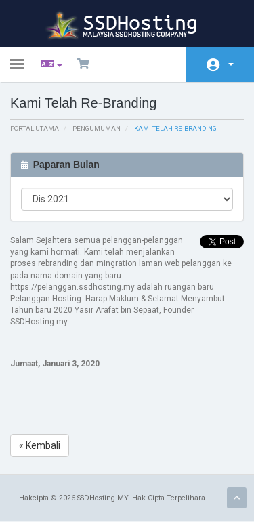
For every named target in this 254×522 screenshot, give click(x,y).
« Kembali (39, 445)
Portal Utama (34, 128)
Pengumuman (96, 128)
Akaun (231, 64)
